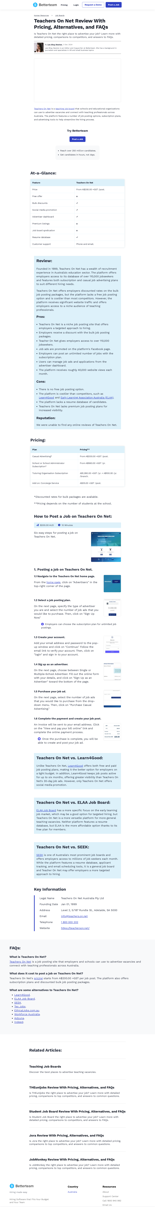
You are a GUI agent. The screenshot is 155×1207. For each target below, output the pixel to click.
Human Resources (41, 15)
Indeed (18, 1022)
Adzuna (19, 1018)
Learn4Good (46, 397)
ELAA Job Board (46, 810)
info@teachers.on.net (74, 916)
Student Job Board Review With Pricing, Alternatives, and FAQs (77, 1111)
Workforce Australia (27, 1014)
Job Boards (59, 15)
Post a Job (113, 4)
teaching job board (65, 108)
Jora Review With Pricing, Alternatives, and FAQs (66, 1135)
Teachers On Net (42, 108)
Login (76, 5)
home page (53, 582)
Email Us (107, 1205)
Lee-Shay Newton (54, 45)
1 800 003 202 (70, 922)
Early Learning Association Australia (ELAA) (88, 397)
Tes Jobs (20, 1006)
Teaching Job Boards (45, 1066)
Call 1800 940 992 (112, 1200)
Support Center (111, 1196)
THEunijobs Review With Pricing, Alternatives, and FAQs (71, 1087)
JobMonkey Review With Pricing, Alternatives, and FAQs (72, 1159)
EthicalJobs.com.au (26, 1010)
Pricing (64, 5)
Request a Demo (92, 4)
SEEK (39, 854)
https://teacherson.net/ (76, 928)
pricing (38, 978)
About (106, 1192)
